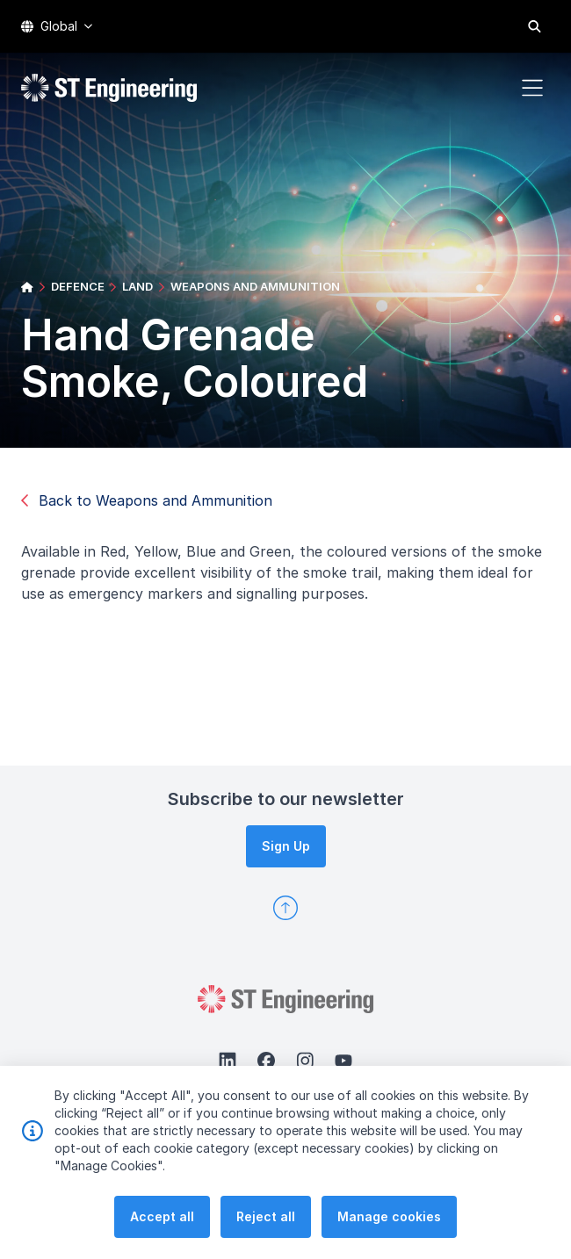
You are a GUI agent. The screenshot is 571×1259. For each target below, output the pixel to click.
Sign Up (286, 845)
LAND (137, 286)
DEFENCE (78, 286)
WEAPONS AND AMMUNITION (255, 286)
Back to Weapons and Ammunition (146, 500)
